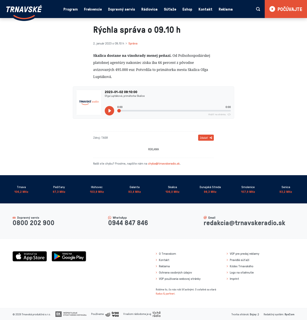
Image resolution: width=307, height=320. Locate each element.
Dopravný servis (121, 9)
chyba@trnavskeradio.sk (164, 163)
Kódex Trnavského (241, 266)
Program (70, 9)
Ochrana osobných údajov (175, 272)
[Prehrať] (109, 110)
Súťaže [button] (170, 9)
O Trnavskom (167, 253)
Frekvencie (93, 9)
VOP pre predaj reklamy (244, 253)
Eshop (187, 9)
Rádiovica (149, 9)
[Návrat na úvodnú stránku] (24, 12)
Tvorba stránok (240, 314)
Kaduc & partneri (165, 293)
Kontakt (205, 9)
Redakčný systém (273, 314)
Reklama (226, 9)
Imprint (234, 278)
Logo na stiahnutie (242, 272)
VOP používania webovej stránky (179, 278)
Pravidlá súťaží (239, 260)
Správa (132, 43)
